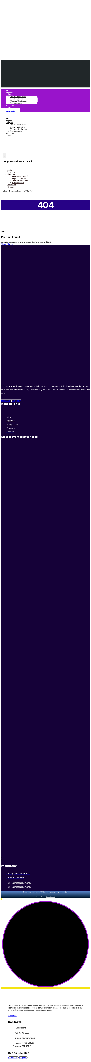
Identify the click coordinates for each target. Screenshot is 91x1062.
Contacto (9, 107)
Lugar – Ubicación (17, 99)
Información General (18, 97)
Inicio (8, 90)
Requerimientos (16, 103)
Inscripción (10, 105)
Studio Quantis (50, 897)
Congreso (9, 95)
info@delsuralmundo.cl (12, 191)
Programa (9, 92)
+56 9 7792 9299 (27, 191)
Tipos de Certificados (18, 101)
